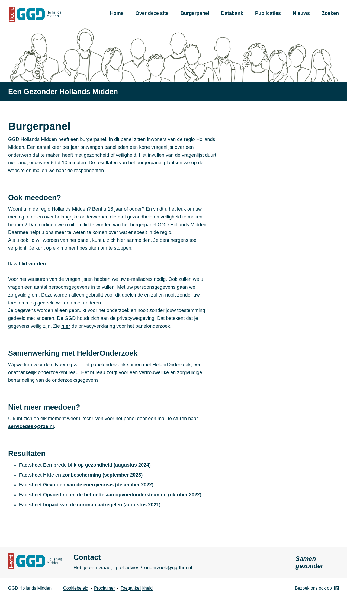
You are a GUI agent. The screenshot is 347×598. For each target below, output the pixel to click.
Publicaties (268, 13)
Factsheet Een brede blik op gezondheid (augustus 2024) (85, 465)
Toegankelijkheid (137, 588)
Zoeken (330, 13)
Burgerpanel (195, 13)
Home (117, 13)
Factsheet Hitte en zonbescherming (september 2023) (81, 475)
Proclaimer (104, 588)
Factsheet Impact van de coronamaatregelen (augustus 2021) (89, 504)
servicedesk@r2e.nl (31, 426)
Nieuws (301, 13)
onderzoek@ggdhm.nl (168, 567)
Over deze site (152, 13)
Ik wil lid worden (27, 263)
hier (65, 326)
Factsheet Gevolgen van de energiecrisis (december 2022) (86, 484)
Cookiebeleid (75, 588)
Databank (232, 13)
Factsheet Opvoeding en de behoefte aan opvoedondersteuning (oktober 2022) (110, 494)
